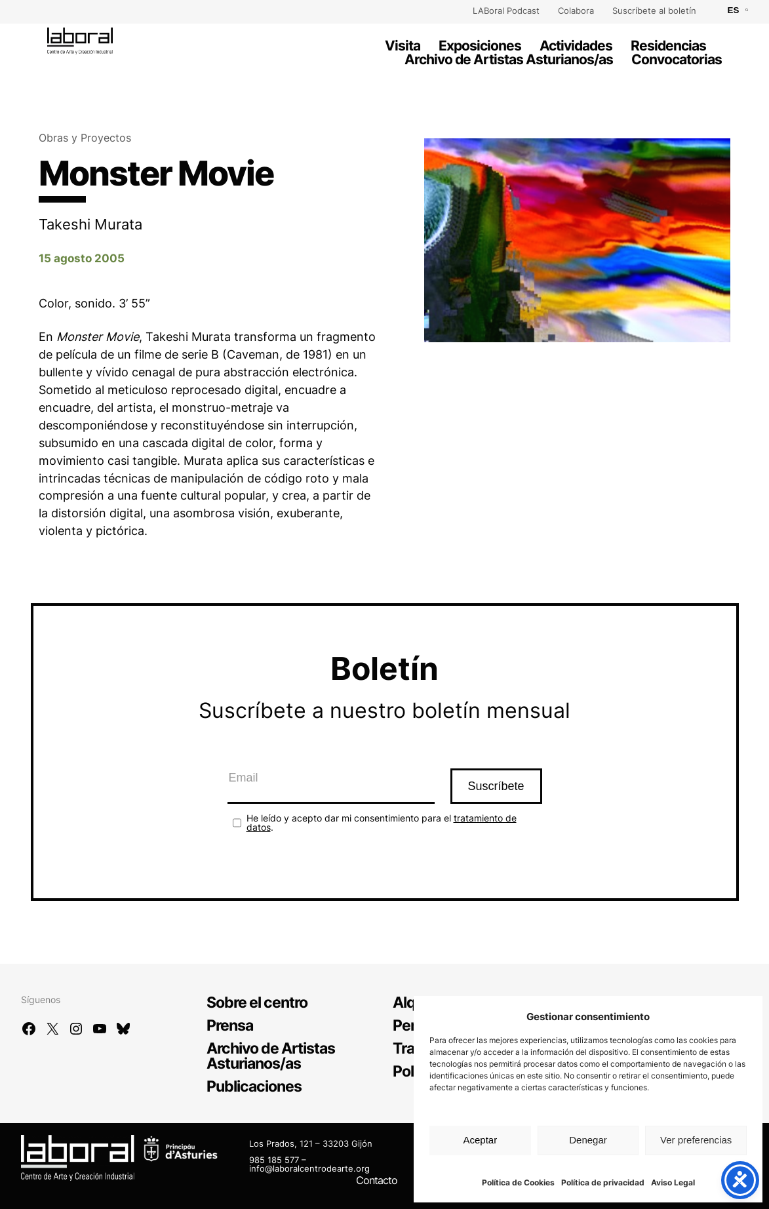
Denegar (588, 1139)
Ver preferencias (696, 1139)
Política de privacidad (602, 1182)
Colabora (576, 10)
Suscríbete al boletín (654, 10)
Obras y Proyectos (85, 138)
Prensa (230, 1025)
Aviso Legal (673, 1182)
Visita (402, 45)
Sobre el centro (257, 1002)
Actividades (576, 45)
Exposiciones (480, 45)
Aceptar (480, 1139)
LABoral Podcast (506, 10)
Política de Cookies (518, 1182)
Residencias (668, 45)
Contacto (376, 1180)
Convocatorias (676, 59)
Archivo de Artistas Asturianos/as (508, 59)
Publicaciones (254, 1086)
